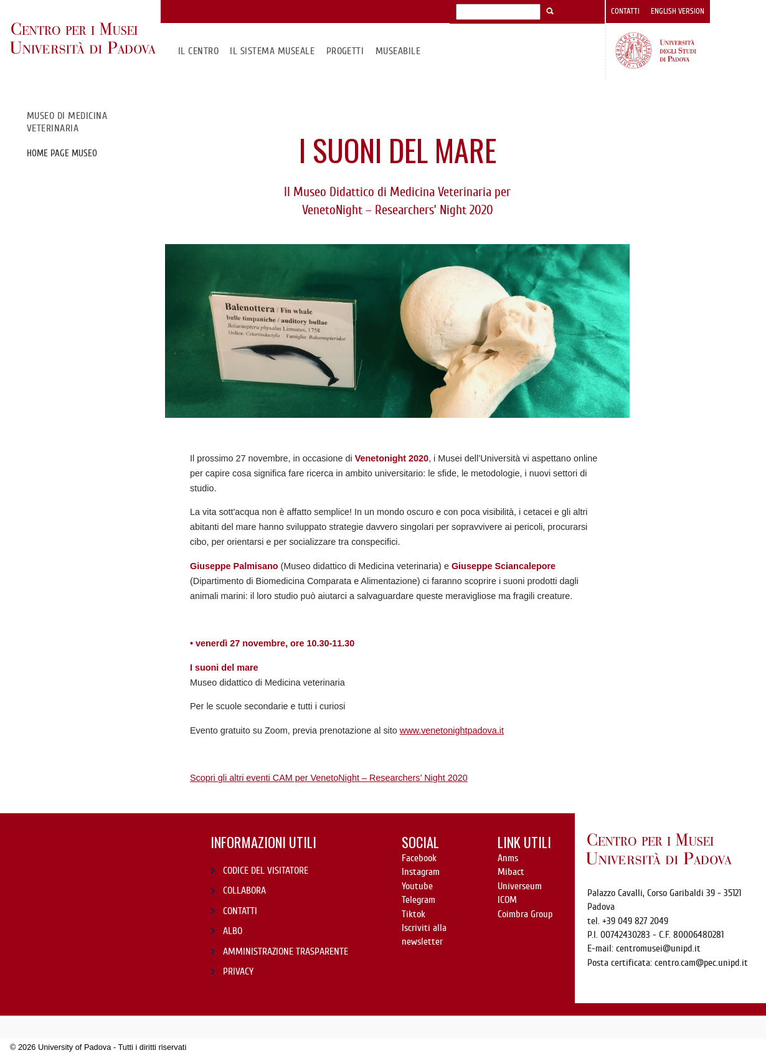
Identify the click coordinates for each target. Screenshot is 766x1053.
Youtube (417, 886)
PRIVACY (238, 971)
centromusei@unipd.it (658, 948)
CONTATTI (240, 911)
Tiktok (413, 914)
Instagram (421, 871)
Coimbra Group (525, 914)
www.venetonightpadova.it (452, 730)
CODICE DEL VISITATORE (265, 870)
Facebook (419, 858)
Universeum (520, 886)
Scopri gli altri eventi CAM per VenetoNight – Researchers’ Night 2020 (329, 778)
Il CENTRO (198, 51)
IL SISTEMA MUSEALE (272, 51)
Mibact (511, 871)
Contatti (625, 11)
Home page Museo (62, 153)
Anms (508, 858)
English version (677, 11)
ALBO (232, 931)
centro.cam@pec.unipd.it (701, 962)
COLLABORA (244, 890)
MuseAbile (398, 51)
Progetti (345, 51)
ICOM (507, 899)
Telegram (418, 899)
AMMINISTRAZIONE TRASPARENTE (285, 951)
